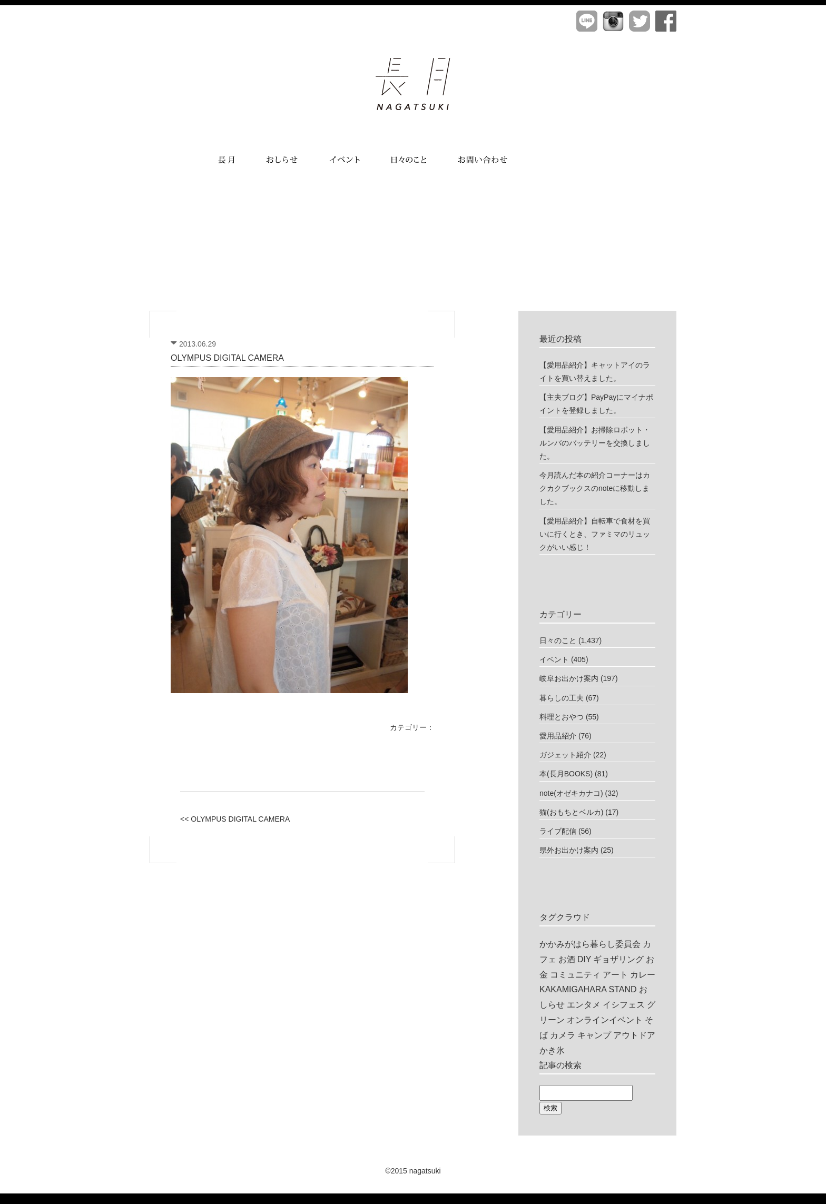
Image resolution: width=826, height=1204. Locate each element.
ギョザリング (618, 959)
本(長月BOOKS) (566, 773)
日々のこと (557, 640)
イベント (554, 659)
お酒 (566, 959)
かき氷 (552, 1050)
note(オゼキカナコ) (571, 793)
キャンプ (594, 1035)
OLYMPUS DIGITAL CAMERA (227, 357)
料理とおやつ (561, 717)
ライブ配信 (557, 831)
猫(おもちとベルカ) (571, 812)
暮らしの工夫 (561, 698)
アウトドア (634, 1035)
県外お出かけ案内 (568, 850)
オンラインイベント (605, 1019)
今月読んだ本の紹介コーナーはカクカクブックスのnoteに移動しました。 (594, 488)
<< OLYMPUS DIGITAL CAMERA (235, 819)
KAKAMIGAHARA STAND (588, 989)
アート (615, 974)
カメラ (562, 1035)
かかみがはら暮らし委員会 (590, 944)
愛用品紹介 (557, 736)
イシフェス (624, 1004)
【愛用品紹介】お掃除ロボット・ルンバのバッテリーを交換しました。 (594, 443)
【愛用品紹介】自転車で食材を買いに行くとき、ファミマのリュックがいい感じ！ (594, 534)
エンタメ (584, 1004)
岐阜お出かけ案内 (568, 678)
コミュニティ (575, 974)
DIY (584, 959)
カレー (642, 974)
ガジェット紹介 (565, 755)
